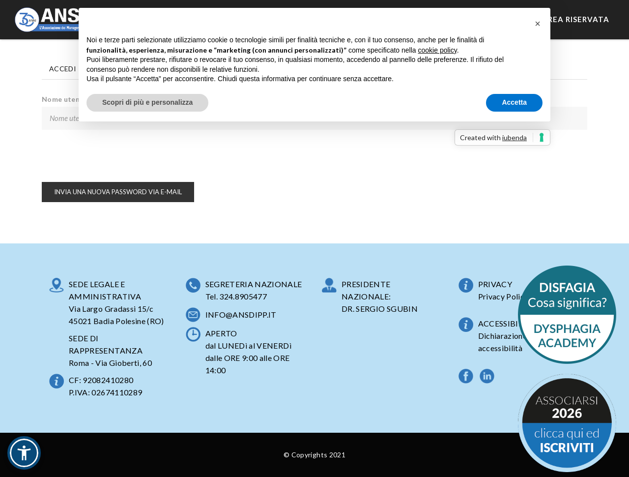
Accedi (62, 68)
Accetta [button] (514, 102)
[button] (24, 453)
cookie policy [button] (437, 50)
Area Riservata (575, 19)
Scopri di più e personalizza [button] (147, 102)
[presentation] (116, 156)
